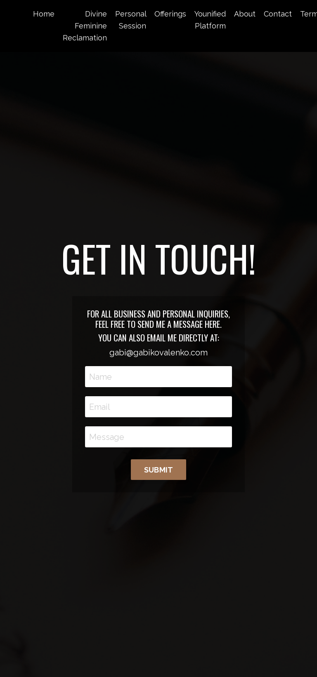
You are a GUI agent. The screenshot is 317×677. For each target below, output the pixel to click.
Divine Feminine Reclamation (85, 25)
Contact (278, 13)
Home (43, 13)
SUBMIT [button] (158, 469)
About (244, 13)
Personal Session (130, 19)
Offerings (170, 13)
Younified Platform (210, 19)
